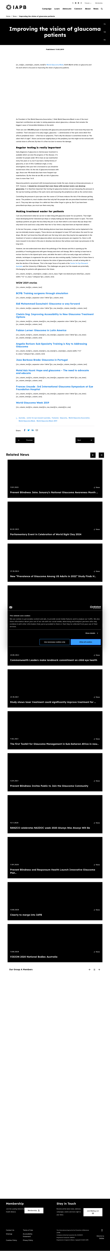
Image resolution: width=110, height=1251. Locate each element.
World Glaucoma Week (55, 65)
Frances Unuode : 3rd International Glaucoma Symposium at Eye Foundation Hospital (54, 388)
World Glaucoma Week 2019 (32, 403)
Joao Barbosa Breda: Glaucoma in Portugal (42, 360)
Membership (98, 3)
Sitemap (9, 1234)
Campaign (42, 9)
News (95, 9)
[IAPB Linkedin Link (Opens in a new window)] (78, 3)
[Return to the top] (102, 1231)
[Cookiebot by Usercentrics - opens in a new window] (91, 607)
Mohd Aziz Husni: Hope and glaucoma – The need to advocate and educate (52, 372)
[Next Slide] (101, 455)
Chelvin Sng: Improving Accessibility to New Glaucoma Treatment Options (55, 316)
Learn (53, 9)
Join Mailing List (93, 1212)
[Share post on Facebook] (26, 430)
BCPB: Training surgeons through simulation (42, 293)
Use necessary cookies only (54, 642)
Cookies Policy (11, 1240)
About (86, 9)
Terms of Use (28, 1230)
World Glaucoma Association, (79, 418)
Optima (101, 1238)
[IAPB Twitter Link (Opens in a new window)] (73, 3)
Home (8, 16)
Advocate (64, 9)
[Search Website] (102, 9)
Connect (76, 9)
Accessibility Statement (27, 1235)
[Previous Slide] (93, 455)
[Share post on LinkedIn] (34, 430)
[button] (88, 3)
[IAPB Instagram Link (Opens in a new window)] (81, 3)
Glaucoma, (64, 418)
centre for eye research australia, (39, 418)
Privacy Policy (28, 1240)
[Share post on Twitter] (30, 430)
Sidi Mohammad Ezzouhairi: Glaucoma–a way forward (48, 304)
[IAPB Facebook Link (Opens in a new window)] (76, 3)
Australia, (22, 418)
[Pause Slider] (94, 970)
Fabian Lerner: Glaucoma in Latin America (41, 330)
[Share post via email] (38, 430)
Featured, (55, 418)
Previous (25, 440)
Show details (90, 633)
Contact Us (10, 1230)
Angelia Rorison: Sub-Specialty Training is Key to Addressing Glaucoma (51, 345)
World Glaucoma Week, (27, 421)
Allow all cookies (85, 642)
